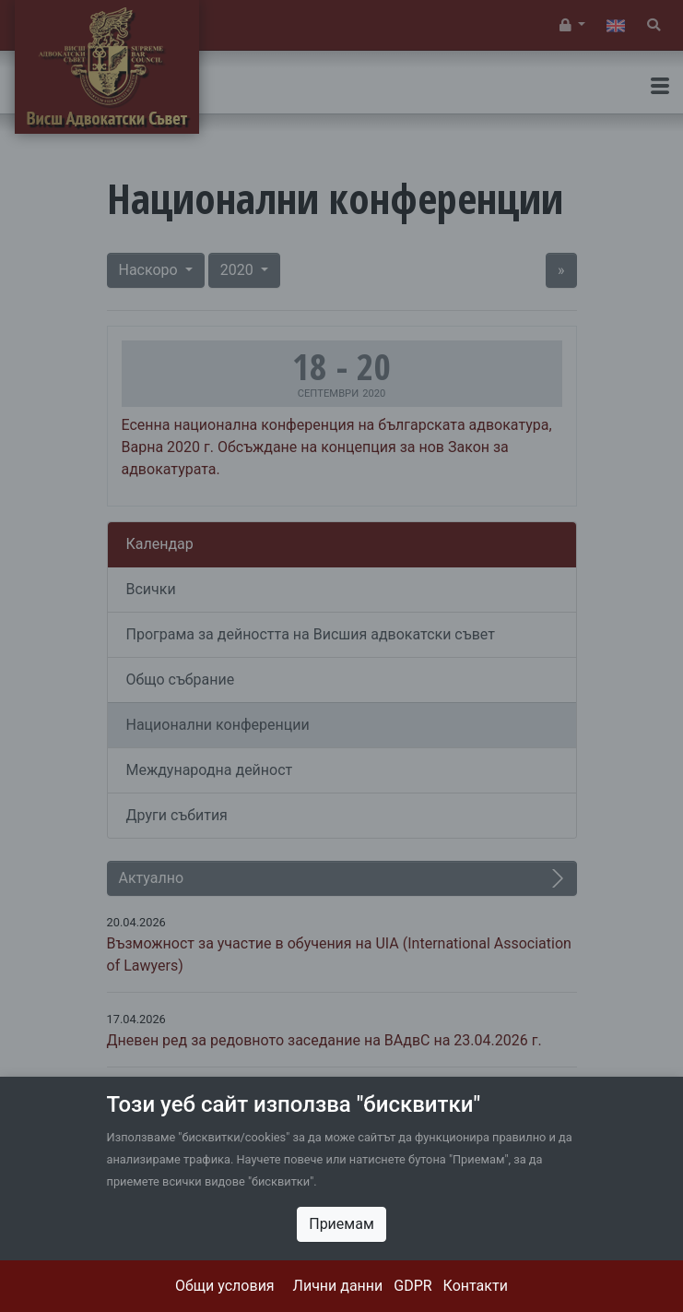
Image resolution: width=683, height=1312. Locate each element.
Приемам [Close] (341, 1224)
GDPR (412, 1285)
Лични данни (338, 1285)
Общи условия (225, 1285)
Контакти (475, 1285)
